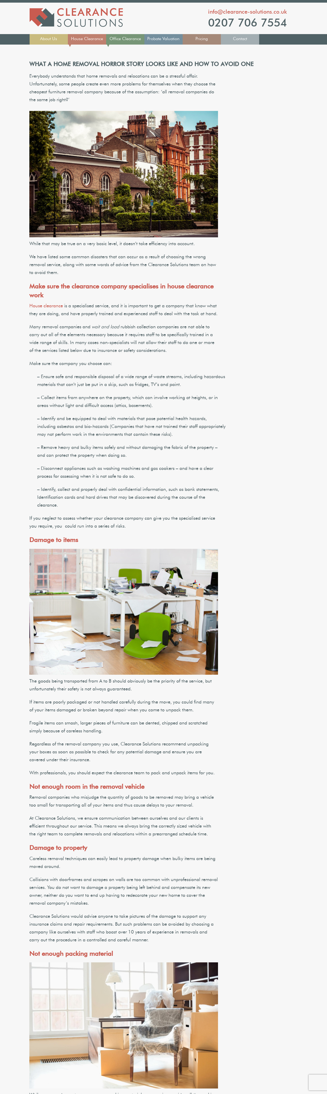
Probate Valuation (163, 39)
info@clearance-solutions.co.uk (247, 11)
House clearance (46, 306)
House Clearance (87, 39)
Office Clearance (125, 39)
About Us (48, 39)
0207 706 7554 (247, 23)
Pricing (201, 39)
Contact (240, 39)
